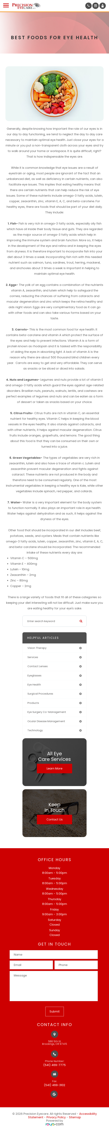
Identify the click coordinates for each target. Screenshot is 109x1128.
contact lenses (37, 666)
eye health (34, 684)
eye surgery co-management (46, 712)
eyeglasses (34, 675)
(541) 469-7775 (54, 1065)
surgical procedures (40, 694)
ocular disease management (46, 721)
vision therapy (36, 648)
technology (35, 730)
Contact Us (54, 819)
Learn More (54, 768)
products (33, 703)
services (32, 657)
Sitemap (75, 1117)
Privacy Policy (56, 1117)
